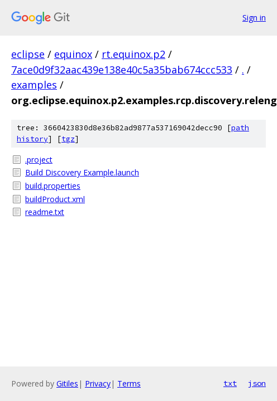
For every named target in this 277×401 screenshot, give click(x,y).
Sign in (254, 17)
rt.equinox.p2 (133, 54)
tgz (68, 139)
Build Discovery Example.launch (82, 172)
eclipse (28, 54)
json (257, 383)
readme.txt (44, 212)
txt (230, 383)
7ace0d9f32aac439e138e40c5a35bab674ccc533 (121, 69)
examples (34, 84)
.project (38, 159)
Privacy (98, 383)
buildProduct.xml (55, 199)
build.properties (52, 185)
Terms (129, 383)
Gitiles (67, 383)
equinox (73, 54)
